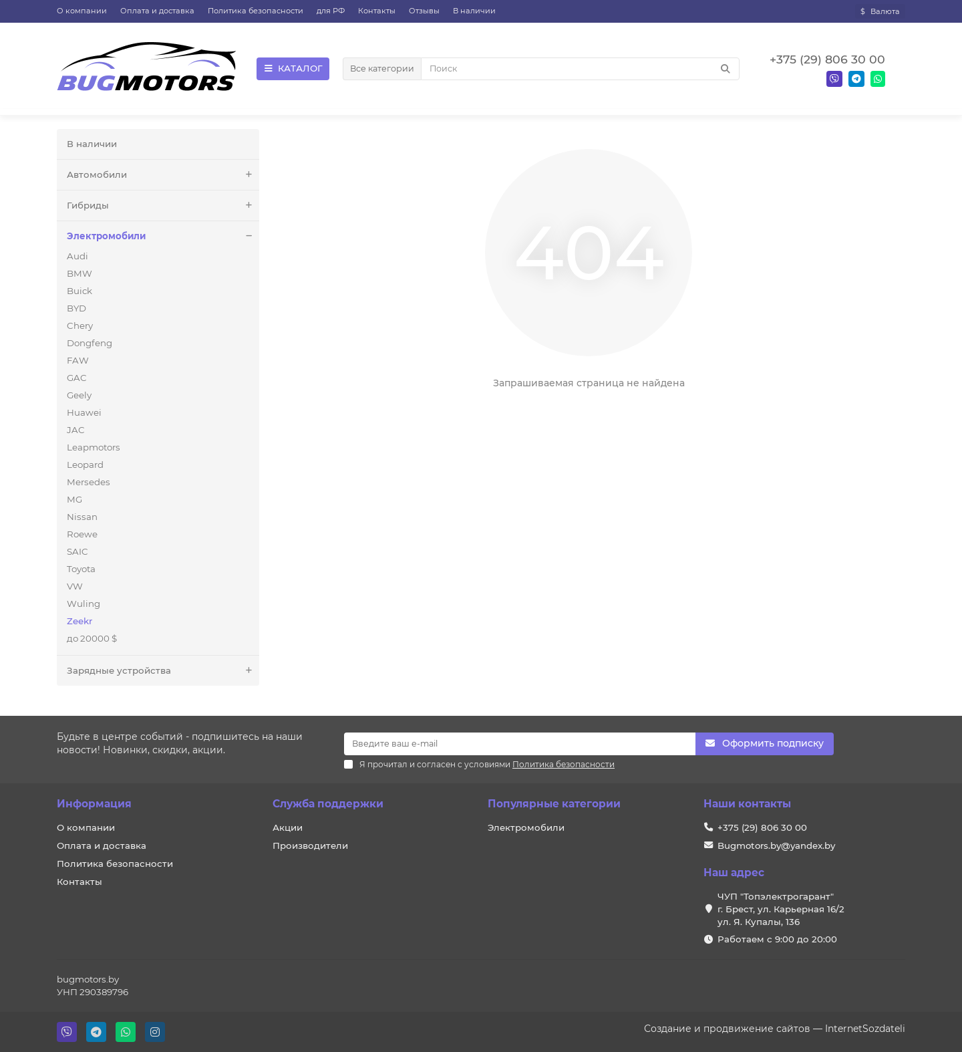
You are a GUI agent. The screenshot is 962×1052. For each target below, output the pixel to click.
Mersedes (88, 482)
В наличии (474, 10)
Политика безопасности (255, 10)
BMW (79, 273)
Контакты (376, 10)
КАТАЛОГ (293, 68)
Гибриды (163, 205)
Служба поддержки (328, 803)
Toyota (81, 568)
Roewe (82, 534)
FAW (78, 360)
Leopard (85, 464)
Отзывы (424, 10)
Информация (94, 803)
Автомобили (163, 174)
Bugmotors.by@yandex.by (776, 845)
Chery (80, 325)
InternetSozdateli (865, 1029)
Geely (79, 395)
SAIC (77, 551)
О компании (82, 10)
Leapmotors (93, 447)
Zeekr (79, 621)
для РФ (331, 10)
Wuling (83, 603)
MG (74, 499)
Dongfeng (89, 343)
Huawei (84, 412)
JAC (76, 429)
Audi (77, 256)
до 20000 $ (92, 638)
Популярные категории (554, 803)
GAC (77, 377)
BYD (76, 308)
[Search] (580, 68)
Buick (79, 290)
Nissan (82, 516)
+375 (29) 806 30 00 (762, 827)
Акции (288, 827)
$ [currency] (880, 11)
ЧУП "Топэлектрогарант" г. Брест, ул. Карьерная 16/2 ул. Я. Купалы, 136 (780, 909)
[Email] (519, 744)
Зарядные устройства (163, 670)
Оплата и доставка (157, 10)
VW (75, 586)
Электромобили (163, 236)
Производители (310, 845)
